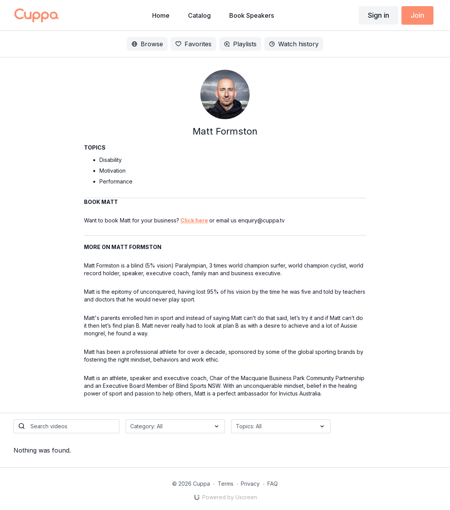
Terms (225, 483)
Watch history (294, 44)
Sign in (378, 15)
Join (417, 15)
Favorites (193, 44)
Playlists (240, 44)
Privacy (250, 483)
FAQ (272, 483)
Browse (147, 44)
